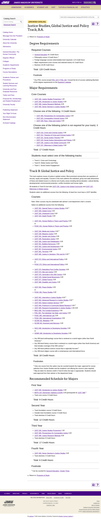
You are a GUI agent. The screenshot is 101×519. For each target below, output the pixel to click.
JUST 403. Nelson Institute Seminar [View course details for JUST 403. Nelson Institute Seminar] (46, 303)
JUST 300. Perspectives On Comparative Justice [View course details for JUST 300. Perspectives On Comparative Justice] (53, 116)
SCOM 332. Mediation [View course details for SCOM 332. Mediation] (42, 320)
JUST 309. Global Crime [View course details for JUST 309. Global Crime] (42, 211)
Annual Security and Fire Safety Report (89, 509)
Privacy (24, 493)
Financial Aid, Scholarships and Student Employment (12, 100)
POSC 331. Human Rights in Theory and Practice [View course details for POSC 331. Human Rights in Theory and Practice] (51, 226)
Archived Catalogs (9, 123)
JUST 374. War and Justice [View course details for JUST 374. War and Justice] (43, 272)
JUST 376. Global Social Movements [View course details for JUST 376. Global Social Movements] (47, 277)
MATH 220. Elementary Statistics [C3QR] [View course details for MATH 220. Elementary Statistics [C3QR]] (48, 393)
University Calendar (9, 39)
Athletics (85, 7)
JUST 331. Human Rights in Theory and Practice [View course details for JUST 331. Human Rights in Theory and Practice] (51, 221)
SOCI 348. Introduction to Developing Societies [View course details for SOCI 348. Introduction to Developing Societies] (50, 328)
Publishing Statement (10, 110)
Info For (76, 2)
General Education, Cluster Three (57, 471)
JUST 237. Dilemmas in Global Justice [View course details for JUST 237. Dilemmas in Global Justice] (49, 145)
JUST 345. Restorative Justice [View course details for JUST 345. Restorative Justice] (44, 239)
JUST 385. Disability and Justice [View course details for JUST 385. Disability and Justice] (45, 282)
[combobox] (79, 17)
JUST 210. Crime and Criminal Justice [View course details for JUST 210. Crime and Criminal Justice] (49, 132)
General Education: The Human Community (11, 53)
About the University (10, 43)
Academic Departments (11, 65)
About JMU (49, 497)
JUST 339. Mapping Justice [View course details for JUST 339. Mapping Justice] (43, 234)
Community (68, 493)
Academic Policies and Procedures (10, 79)
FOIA (98, 501)
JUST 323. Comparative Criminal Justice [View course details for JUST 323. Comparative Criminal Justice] (50, 118)
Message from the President (12, 36)
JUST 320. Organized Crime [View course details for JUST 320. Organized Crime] (44, 213)
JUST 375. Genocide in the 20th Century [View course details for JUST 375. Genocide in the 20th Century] (48, 274)
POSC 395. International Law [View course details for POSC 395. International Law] (44, 315)
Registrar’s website (64, 82)
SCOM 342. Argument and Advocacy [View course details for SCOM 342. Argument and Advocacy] (47, 323)
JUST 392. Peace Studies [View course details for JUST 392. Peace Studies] (43, 287)
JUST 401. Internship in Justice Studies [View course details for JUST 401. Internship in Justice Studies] (48, 297)
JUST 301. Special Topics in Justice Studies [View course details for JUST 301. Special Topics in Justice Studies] (49, 208)
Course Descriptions (10, 72)
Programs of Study (9, 68)
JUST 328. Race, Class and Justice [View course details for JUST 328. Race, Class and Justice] (48, 121)
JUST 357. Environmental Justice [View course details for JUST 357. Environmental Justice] (45, 249)
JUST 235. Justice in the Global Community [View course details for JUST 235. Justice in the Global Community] (51, 143)
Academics (29, 7)
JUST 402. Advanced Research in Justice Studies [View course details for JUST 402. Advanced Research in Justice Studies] (51, 300)
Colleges (6, 61)
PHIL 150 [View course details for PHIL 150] (63, 80)
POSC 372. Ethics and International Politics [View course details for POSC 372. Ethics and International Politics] (49, 264)
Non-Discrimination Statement (9, 118)
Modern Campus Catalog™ (66, 516)
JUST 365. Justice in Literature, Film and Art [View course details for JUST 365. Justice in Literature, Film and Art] (49, 254)
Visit (53, 7)
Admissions (16, 7)
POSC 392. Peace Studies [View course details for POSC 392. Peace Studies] (43, 292)
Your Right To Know (9, 113)
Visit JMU (67, 497)
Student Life (42, 7)
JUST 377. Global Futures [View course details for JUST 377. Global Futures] (43, 279)
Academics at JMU (59, 497)
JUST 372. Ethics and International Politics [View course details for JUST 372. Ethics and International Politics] (49, 259)
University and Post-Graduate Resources (10, 90)
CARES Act (96, 503)
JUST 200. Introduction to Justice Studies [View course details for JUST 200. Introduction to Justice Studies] (48, 102)
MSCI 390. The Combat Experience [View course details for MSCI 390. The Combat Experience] (46, 310)
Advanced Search (10, 25)
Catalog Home (8, 32)
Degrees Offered (8, 58)
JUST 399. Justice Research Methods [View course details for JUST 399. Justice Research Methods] (47, 104)
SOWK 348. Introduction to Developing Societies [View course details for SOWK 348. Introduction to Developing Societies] (51, 333)
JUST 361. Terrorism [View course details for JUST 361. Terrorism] (41, 251)
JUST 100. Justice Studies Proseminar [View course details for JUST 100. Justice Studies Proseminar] (47, 99)
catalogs (31, 516)
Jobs (43, 493)
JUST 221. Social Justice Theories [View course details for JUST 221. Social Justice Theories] (48, 138)
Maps (60, 493)
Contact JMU (50, 505)
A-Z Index (7, 493)
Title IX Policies (95, 505)
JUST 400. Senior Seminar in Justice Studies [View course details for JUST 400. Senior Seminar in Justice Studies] (49, 107)
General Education (40, 55)
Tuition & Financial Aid (68, 7)
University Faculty (9, 104)
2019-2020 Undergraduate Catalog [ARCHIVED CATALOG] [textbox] (77, 17)
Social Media (51, 493)
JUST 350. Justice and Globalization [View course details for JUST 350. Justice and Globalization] (46, 241)
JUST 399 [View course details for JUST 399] (81, 393)
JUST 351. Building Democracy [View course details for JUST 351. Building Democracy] (45, 244)
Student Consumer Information (91, 507)
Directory (16, 493)
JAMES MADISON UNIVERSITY (91, 511)
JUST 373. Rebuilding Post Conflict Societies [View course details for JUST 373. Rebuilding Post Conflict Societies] (49, 269)
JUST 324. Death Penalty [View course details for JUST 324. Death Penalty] (43, 216)
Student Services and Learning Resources (10, 85)
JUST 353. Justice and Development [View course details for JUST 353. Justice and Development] (47, 246)
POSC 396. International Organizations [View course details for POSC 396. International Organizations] (47, 318)
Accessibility (34, 493)
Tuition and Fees (8, 95)
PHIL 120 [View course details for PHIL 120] (55, 80)
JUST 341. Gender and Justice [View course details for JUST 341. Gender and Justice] (45, 236)
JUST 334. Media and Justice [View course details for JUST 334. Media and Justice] (44, 231)
